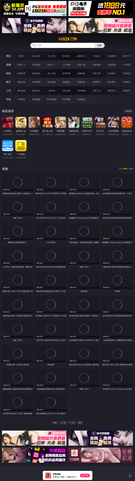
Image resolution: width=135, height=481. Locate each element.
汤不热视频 (51, 99)
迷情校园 (81, 90)
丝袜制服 (97, 64)
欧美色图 (51, 82)
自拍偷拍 (36, 64)
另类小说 (97, 90)
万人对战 (51, 56)
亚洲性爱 (21, 73)
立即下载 (84, 475)
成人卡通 (51, 73)
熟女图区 (112, 82)
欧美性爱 (66, 73)
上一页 (63, 422)
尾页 (80, 422)
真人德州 (36, 56)
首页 (55, 422)
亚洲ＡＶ (21, 64)
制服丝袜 (81, 73)
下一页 (72, 422)
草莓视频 (36, 99)
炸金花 (97, 56)
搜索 (100, 45)
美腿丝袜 (81, 82)
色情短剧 (81, 99)
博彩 (8, 56)
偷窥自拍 (21, 82)
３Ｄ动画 (66, 64)
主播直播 (112, 64)
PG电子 (21, 56)
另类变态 (127, 73)
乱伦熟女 (112, 73)
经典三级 (97, 73)
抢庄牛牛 (127, 56)
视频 (8, 64)
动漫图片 (66, 82)
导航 (8, 99)
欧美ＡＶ (51, 64)
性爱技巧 (127, 90)
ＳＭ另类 (127, 64)
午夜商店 (21, 99)
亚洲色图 (36, 82)
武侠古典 (66, 90)
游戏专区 (66, 56)
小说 (8, 90)
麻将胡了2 (81, 56)
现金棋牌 (112, 56)
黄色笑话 (112, 90)
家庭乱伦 (36, 90)
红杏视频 (66, 99)
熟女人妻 (81, 64)
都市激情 (21, 90)
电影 (8, 73)
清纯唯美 (97, 82)
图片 (8, 82)
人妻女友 (51, 90)
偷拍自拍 (36, 73)
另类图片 (127, 82)
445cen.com (67, 39)
